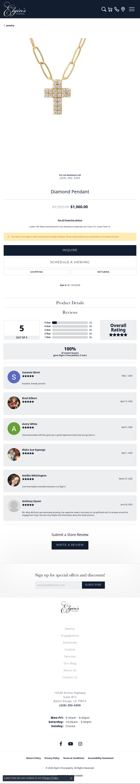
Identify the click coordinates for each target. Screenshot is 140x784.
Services (70, 656)
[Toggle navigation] (131, 9)
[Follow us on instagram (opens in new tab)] (80, 744)
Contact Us (70, 677)
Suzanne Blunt (31, 372)
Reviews (70, 312)
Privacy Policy (51, 758)
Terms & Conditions (73, 758)
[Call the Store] (70, 705)
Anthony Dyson (31, 501)
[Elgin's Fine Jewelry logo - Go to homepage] (51, 9)
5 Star (47, 322)
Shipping (36, 272)
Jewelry (70, 628)
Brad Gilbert (29, 398)
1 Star (47, 337)
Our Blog (70, 663)
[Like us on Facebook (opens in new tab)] (60, 744)
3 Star (47, 329)
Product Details (70, 302)
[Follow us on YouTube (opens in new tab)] (70, 744)
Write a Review (70, 545)
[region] (70, 104)
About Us (70, 670)
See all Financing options (70, 220)
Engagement (70, 635)
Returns (104, 272)
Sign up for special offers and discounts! (70, 575)
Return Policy (33, 758)
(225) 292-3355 (70, 178)
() (90, 322)
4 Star (47, 326)
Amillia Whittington (34, 475)
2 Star (47, 333)
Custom (70, 649)
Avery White (29, 424)
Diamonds (70, 642)
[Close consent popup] (71, 778)
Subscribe (93, 585)
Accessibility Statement (101, 758)
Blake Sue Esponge (33, 449)
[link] (116, 9)
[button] (104, 9)
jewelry (10, 25)
